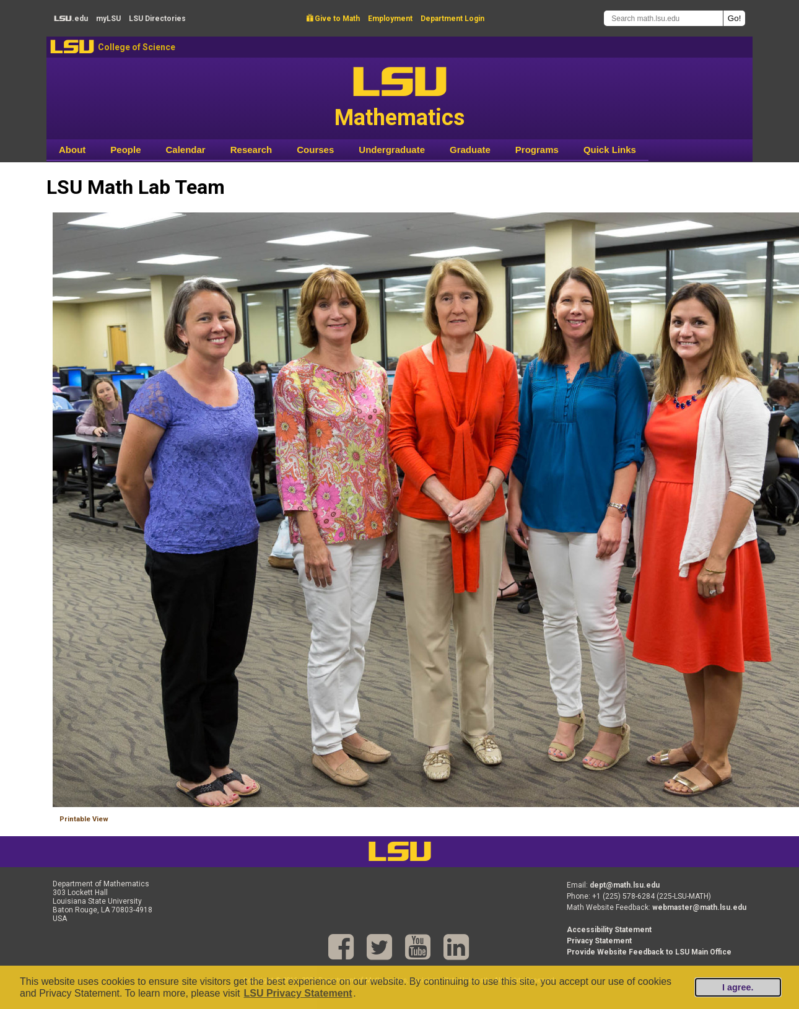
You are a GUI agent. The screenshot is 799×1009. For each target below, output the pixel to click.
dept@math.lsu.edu (625, 885)
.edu (71, 18)
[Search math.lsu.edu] (663, 18)
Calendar (186, 149)
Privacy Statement (599, 941)
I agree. (737, 987)
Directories (157, 18)
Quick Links (609, 149)
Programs (537, 149)
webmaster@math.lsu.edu (699, 907)
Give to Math (333, 18)
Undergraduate (392, 149)
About (72, 149)
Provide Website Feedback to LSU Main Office (649, 952)
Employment (390, 18)
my (108, 18)
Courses (315, 149)
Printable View (83, 819)
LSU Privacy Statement (297, 993)
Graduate (470, 149)
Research (251, 149)
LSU (72, 47)
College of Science (136, 47)
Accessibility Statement (609, 929)
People (125, 149)
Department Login (452, 18)
